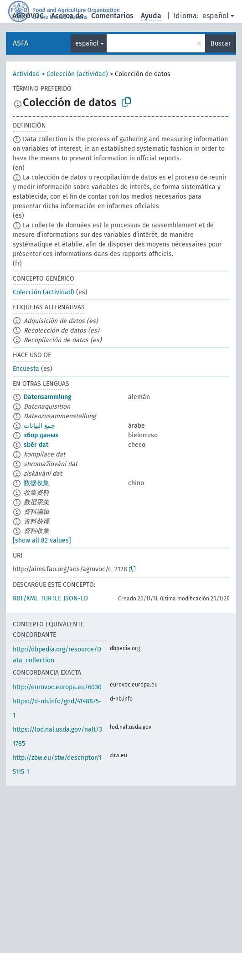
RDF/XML (25, 598)
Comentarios (112, 15)
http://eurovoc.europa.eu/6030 (57, 687)
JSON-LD (75, 598)
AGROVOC (28, 15)
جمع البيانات (39, 426)
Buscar (221, 43)
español (215, 15)
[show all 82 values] (42, 540)
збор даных (41, 435)
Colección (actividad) (77, 74)
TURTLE (51, 598)
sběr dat (36, 445)
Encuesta (26, 369)
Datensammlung (48, 397)
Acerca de (67, 15)
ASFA (20, 43)
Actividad (26, 74)
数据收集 (36, 483)
